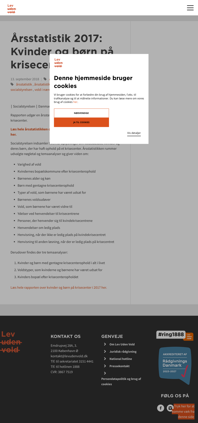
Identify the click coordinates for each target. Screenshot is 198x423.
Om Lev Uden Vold (122, 344)
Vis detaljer (134, 133)
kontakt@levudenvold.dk (69, 356)
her (75, 102)
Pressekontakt (119, 366)
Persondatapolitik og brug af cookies (121, 381)
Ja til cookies (81, 122)
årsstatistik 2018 (46, 84)
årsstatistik (24, 84)
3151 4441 (86, 361)
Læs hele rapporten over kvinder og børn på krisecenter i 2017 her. (59, 287)
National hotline (120, 359)
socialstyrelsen (21, 90)
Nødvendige (81, 113)
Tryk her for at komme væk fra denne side (183, 411)
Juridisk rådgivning (122, 352)
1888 (76, 367)
